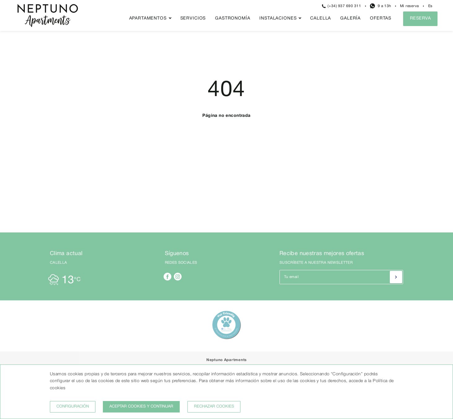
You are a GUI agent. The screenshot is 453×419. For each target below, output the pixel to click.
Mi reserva (409, 6)
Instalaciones (278, 18)
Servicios (193, 18)
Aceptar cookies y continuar (141, 406)
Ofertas (380, 18)
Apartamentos (148, 18)
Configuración (72, 406)
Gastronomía (232, 18)
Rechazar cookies (214, 406)
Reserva (420, 18)
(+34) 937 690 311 (341, 6)
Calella (320, 18)
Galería (350, 18)
